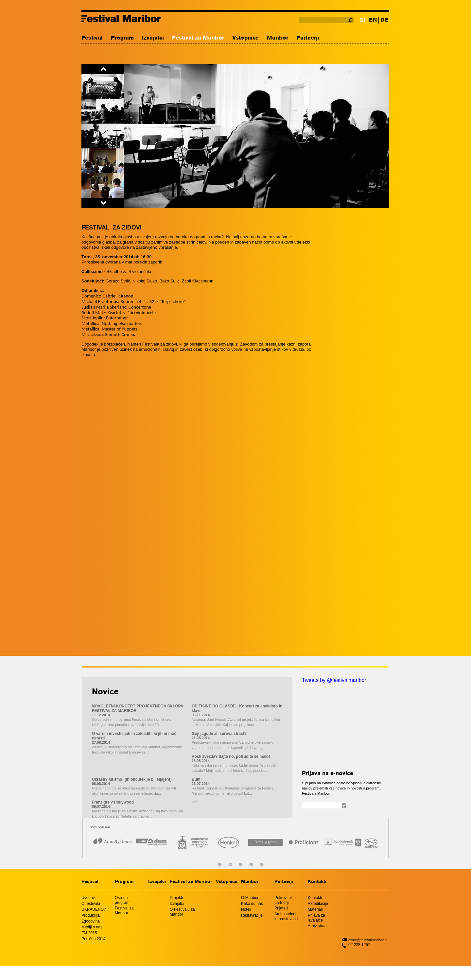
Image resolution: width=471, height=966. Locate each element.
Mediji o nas (91, 927)
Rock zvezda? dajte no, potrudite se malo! (231, 756)
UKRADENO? (93, 909)
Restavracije (252, 915)
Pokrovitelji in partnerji (286, 900)
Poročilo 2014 (93, 939)
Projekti (176, 897)
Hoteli (246, 909)
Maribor (277, 38)
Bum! (197, 779)
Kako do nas (252, 903)
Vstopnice (245, 38)
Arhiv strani (317, 926)
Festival (92, 38)
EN (373, 20)
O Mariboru (251, 897)
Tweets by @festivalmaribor (334, 680)
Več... (196, 802)
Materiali (315, 909)
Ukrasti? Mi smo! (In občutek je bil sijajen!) (131, 779)
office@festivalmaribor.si (367, 940)
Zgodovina (90, 921)
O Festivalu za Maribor (182, 912)
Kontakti (317, 882)
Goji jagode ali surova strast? (219, 733)
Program (122, 38)
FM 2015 (89, 933)
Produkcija (90, 915)
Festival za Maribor (198, 38)
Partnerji (307, 38)
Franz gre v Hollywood (113, 802)
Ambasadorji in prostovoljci (286, 916)
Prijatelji (281, 908)
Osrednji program (122, 900)
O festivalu (90, 903)
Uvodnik (88, 897)
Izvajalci (153, 38)
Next (102, 203)
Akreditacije (318, 903)
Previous (102, 69)
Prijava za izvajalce (316, 918)
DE (384, 20)
